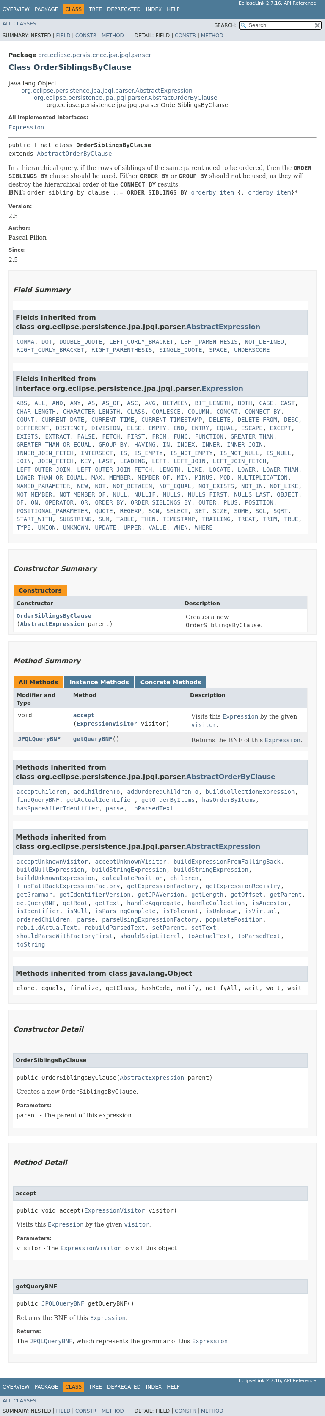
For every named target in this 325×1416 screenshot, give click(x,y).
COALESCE (166, 411)
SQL (261, 511)
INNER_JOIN (244, 444)
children (184, 878)
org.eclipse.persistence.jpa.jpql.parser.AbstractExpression (107, 90)
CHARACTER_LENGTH (91, 411)
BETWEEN (175, 403)
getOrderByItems (168, 799)
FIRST (136, 436)
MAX (96, 477)
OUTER (207, 502)
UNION (47, 527)
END (179, 428)
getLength (207, 894)
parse (115, 808)
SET (200, 511)
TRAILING (216, 519)
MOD (225, 477)
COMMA (25, 341)
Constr (85, 35)
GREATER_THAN (252, 436)
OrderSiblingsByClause (54, 615)
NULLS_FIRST (207, 494)
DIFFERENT (33, 428)
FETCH (111, 436)
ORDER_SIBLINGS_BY (161, 502)
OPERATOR (59, 502)
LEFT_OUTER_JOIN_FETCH (114, 469)
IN (166, 444)
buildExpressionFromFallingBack (227, 861)
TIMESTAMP (179, 519)
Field (63, 35)
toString (31, 944)
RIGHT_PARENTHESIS (121, 349)
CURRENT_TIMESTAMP (171, 419)
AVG (150, 403)
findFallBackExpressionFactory (68, 886)
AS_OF (111, 403)
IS (123, 453)
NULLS (172, 494)
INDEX (186, 444)
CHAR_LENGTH (36, 411)
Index (154, 9)
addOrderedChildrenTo (162, 791)
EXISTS (27, 436)
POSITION (259, 502)
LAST (106, 461)
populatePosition (234, 919)
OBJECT (287, 494)
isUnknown (222, 911)
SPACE (218, 349)
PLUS (230, 502)
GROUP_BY (113, 444)
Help (173, 9)
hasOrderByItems (228, 799)
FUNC (181, 436)
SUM (104, 519)
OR (84, 502)
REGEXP (130, 511)
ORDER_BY (109, 502)
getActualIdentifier (100, 799)
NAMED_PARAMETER (43, 486)
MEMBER (120, 477)
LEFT (159, 461)
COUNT (25, 419)
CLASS (136, 411)
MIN (182, 477)
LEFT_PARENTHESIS (209, 341)
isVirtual (261, 911)
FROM (159, 436)
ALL (39, 403)
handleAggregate (153, 903)
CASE (266, 403)
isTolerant (180, 911)
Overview (16, 9)
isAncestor (269, 903)
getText (107, 903)
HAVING (145, 444)
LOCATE (220, 469)
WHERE (204, 527)
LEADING (132, 461)
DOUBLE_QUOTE (80, 341)
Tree (95, 9)
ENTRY (200, 428)
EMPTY (157, 428)
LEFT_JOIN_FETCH (239, 461)
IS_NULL (278, 453)
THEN (148, 519)
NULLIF (145, 494)
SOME (241, 511)
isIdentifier (38, 911)
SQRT (280, 511)
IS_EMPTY (148, 453)
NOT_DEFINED (264, 341)
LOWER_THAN (280, 469)
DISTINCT (70, 428)
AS (91, 403)
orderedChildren (43, 919)
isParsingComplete (125, 911)
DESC (291, 419)
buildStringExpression (128, 869)
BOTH (245, 403)
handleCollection (216, 903)
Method (113, 35)
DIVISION (105, 428)
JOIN (24, 461)
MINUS (203, 477)
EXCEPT (281, 428)
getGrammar (34, 894)
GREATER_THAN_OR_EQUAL (54, 444)
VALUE (157, 527)
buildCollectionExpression (250, 791)
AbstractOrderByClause (74, 153)
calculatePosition (132, 878)
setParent (168, 927)
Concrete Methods (170, 682)
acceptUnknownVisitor (52, 861)
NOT (100, 486)
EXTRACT (57, 436)
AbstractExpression (223, 327)
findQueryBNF (38, 799)
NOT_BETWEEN (132, 486)
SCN (154, 511)
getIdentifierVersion (95, 894)
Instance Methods (99, 682)
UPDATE (105, 527)
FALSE (86, 436)
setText (203, 927)
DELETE (220, 419)
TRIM (270, 519)
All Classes (19, 24)
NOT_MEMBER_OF (82, 494)
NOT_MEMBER (34, 494)
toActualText (209, 936)
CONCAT (227, 411)
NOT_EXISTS (216, 486)
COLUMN (198, 411)
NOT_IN (252, 486)
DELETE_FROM (257, 419)
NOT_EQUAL (175, 486)
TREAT (247, 519)
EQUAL (225, 428)
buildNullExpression (50, 869)
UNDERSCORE (252, 349)
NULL (120, 494)
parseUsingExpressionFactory (150, 919)
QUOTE (104, 511)
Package (46, 9)
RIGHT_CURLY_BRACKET (50, 349)
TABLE (125, 519)
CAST (288, 403)
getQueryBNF (93, 738)
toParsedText (152, 808)
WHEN (181, 527)
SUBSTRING (75, 519)
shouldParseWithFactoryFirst (65, 936)
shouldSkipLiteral (150, 936)
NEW (82, 486)
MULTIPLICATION (263, 477)
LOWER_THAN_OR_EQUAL (50, 477)
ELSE (134, 428)
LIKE (195, 469)
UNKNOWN (75, 527)
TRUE (291, 519)
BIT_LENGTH (213, 403)
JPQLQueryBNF (39, 738)
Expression (26, 127)
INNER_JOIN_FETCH (45, 453)
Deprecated (124, 9)
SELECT (177, 511)
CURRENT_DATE (62, 419)
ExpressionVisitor (107, 723)
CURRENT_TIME (112, 419)
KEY (86, 461)
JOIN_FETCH (56, 461)
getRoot (75, 903)
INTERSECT (97, 453)
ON (34, 502)
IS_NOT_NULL (239, 453)
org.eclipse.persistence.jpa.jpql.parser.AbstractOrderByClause (126, 97)
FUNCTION (209, 436)
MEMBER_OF (154, 477)
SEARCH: (226, 25)
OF (20, 502)
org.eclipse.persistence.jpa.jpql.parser (94, 55)
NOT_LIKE (284, 486)
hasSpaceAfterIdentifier (58, 808)
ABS (22, 403)
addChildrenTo (97, 791)
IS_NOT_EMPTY (191, 453)
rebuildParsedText (114, 927)
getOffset (247, 894)
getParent (286, 894)
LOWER (247, 469)
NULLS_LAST (252, 494)
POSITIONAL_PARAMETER (52, 511)
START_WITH (34, 519)
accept (84, 715)
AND (57, 403)
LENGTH (170, 469)
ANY (75, 403)
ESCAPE (252, 428)
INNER (211, 444)
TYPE (24, 527)
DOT (46, 341)
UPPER (132, 527)
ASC (132, 403)
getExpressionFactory (162, 886)
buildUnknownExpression (56, 878)
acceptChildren (41, 791)
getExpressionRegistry (243, 886)
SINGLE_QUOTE (180, 349)
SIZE (220, 511)
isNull (77, 911)
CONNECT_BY (262, 411)
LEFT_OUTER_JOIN (43, 469)
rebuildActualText (47, 927)
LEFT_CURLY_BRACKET (141, 341)
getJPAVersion (161, 894)
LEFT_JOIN (190, 461)
